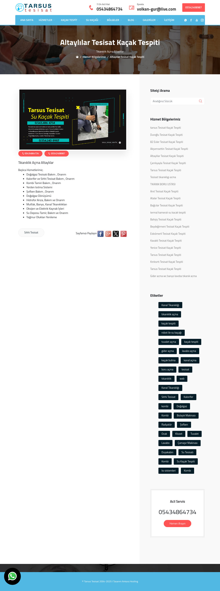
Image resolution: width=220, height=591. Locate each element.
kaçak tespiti (168, 323)
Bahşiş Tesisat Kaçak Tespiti (165, 219)
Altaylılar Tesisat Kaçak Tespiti (167, 156)
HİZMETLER (47, 20)
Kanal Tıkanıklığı (170, 305)
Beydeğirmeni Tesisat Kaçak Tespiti (169, 227)
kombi (164, 406)
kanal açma (190, 360)
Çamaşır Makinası (188, 443)
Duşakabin (167, 452)
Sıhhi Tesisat (31, 232)
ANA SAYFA (26, 20)
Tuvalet (194, 434)
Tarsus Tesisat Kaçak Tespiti (165, 170)
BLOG (132, 20)
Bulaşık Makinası (186, 415)
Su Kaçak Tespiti (186, 461)
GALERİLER (151, 20)
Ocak (164, 434)
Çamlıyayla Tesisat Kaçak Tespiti (168, 163)
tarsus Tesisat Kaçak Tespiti (165, 128)
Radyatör (166, 424)
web (182, 378)
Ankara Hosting (130, 581)
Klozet (178, 434)
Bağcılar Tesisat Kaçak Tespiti (166, 205)
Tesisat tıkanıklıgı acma (163, 177)
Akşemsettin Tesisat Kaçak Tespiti (169, 149)
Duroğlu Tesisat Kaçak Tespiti (166, 135)
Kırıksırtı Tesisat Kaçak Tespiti (166, 262)
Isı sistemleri (168, 470)
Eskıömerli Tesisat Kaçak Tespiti (168, 234)
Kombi (165, 415)
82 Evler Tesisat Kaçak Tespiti (166, 142)
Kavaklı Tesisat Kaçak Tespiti (166, 241)
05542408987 (193, 7)
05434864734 (110, 9)
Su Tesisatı (187, 452)
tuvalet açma (168, 342)
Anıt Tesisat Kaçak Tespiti (164, 191)
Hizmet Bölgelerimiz (94, 57)
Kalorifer (188, 397)
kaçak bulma (168, 360)
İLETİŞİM (169, 20)
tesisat (185, 369)
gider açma (167, 351)
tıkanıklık (166, 378)
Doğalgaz (182, 406)
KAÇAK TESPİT (71, 20)
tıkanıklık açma (169, 314)
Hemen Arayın (178, 523)
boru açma (167, 369)
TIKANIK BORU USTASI (163, 184)
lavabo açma (189, 351)
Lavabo (165, 443)
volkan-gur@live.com (156, 9)
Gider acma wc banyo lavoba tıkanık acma (173, 276)
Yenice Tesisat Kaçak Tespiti (165, 248)
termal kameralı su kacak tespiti (168, 213)
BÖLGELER (114, 20)
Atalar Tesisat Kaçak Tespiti (165, 198)
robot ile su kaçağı (171, 333)
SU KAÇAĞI (94, 20)
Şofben (184, 424)
